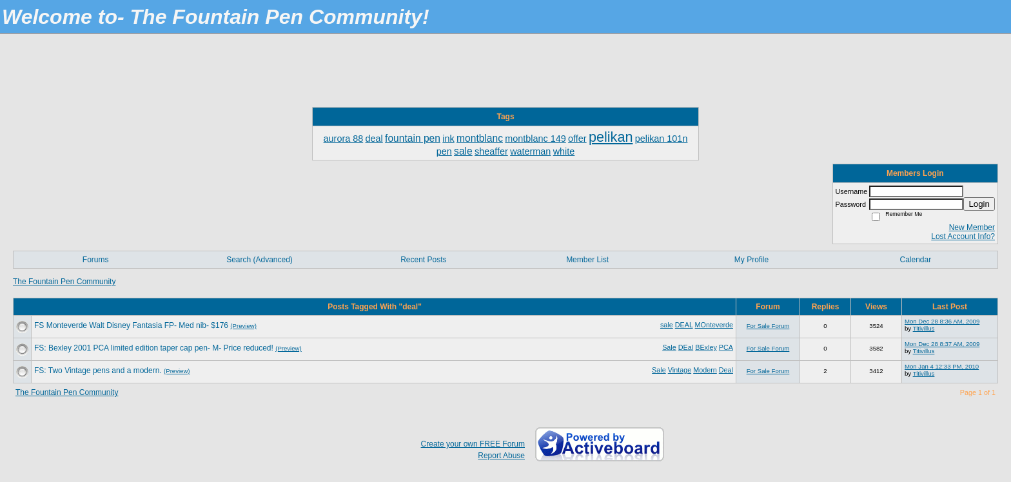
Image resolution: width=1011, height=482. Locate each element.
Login (979, 204)
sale (666, 325)
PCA (726, 347)
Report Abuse (501, 455)
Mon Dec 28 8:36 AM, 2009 (942, 321)
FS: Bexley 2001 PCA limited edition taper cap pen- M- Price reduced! (153, 347)
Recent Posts (423, 259)
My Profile (751, 259)
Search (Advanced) (259, 259)
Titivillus (924, 328)
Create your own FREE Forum (473, 443)
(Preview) (243, 325)
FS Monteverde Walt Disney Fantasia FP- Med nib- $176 (131, 325)
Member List (587, 259)
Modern (705, 370)
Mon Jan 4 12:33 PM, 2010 (942, 366)
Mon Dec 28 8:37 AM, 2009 (942, 343)
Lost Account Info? (963, 236)
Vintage (679, 370)
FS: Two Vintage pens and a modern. (98, 370)
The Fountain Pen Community (64, 281)
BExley (706, 347)
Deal (726, 370)
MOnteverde (714, 325)
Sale (669, 347)
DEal (685, 347)
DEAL (684, 325)
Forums (96, 259)
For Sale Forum (768, 325)
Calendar (915, 259)
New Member (972, 227)
